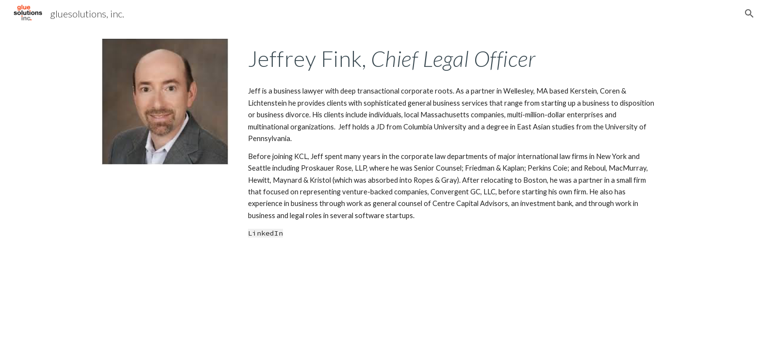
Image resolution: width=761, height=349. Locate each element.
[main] (452, 59)
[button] (749, 13)
